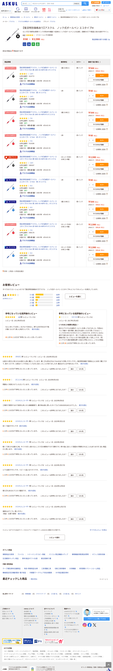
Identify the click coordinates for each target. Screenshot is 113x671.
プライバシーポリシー (51, 616)
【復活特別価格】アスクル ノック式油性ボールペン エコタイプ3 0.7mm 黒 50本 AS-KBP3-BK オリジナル (38, 158)
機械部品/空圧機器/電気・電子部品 (14, 573)
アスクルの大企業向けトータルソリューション (71, 631)
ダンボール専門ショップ (11, 656)
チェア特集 (31, 654)
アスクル (12, 21)
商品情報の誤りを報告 (100, 39)
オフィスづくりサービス (46, 659)
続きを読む (36, 329)
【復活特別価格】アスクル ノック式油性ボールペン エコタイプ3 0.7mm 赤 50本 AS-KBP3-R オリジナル (38, 225)
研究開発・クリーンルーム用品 (89, 568)
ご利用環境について (51, 618)
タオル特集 (94, 654)
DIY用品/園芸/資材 (62, 573)
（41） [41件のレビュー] (31, 186)
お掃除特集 (68, 654)
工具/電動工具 (46, 568)
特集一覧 (72, 659)
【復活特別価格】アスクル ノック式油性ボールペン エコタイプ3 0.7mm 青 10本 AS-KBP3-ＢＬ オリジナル (38, 202)
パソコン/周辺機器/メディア (58, 554)
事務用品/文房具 (15, 17)
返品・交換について (8, 618)
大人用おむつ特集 (75, 656)
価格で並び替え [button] (94, 62)
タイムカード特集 (52, 651)
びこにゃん (19, 380)
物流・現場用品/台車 (31, 568)
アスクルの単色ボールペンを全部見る (29, 21)
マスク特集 (64, 656)
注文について (7, 611)
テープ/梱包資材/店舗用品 (12, 568)
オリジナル (10, 180)
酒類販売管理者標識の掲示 (51, 629)
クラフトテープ (40, 594)
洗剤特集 (76, 654)
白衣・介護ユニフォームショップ (13, 659)
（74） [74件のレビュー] (31, 118)
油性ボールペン (51, 17)
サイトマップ (48, 611)
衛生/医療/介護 (46, 558)
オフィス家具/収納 (98, 554)
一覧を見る (33, 579)
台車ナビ (33, 656)
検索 (85, 3)
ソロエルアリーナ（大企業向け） (71, 615)
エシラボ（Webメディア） (71, 626)
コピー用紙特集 (8, 651)
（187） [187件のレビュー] (31, 74)
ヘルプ (107, 6)
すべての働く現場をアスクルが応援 (48, 656)
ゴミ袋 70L (54, 594)
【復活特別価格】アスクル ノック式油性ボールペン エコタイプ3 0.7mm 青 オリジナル (38, 181)
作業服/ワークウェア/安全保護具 (41, 573)
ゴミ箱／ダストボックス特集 (54, 654)
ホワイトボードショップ (80, 651)
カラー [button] (80, 62)
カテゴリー (6, 11)
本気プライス (11, 157)
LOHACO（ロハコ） (70, 611)
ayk (19, 317)
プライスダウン (11, 68)
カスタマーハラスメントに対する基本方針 (31, 619)
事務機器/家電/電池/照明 (80, 554)
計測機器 (73, 568)
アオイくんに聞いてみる (97, 619)
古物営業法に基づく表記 (51, 624)
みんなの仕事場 (69, 623)
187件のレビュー (8, 298)
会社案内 (27, 611)
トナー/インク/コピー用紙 (36, 554)
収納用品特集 (87, 656)
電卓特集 (35, 651)
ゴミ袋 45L (66, 594)
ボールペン (27, 17)
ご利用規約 (48, 614)
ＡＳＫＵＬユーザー (22, 400)
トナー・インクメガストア (23, 651)
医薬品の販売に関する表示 (51, 633)
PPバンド (78, 594)
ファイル (21, 554)
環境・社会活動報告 (30, 616)
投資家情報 (28, 614)
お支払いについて (8, 616)
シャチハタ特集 (97, 656)
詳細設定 (76, 3)
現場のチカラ (25, 656)
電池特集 (42, 651)
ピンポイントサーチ (62, 659)
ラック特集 (40, 654)
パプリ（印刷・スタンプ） (71, 619)
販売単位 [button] (67, 62)
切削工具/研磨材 (60, 568)
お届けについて (7, 614)
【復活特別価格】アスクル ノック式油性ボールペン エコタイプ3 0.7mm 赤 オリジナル (38, 136)
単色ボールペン (38, 17)
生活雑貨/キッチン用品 (11, 558)
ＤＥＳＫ (75, 317)
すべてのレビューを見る (98, 530)
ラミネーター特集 (65, 651)
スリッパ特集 (85, 654)
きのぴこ (18, 356)
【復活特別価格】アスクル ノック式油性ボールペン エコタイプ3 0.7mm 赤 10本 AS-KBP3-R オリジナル (38, 113)
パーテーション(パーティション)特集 (15, 654)
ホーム (5, 17)
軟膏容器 (28, 594)
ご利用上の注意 (49, 621)
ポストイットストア (31, 659)
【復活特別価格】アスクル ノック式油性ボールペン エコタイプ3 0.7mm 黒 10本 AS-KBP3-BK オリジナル (38, 69)
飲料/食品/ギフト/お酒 (29, 558)
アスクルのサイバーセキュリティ (31, 624)
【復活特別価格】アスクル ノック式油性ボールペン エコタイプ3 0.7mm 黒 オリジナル (38, 91)
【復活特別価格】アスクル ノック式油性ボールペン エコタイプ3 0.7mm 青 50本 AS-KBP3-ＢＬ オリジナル (38, 248)
